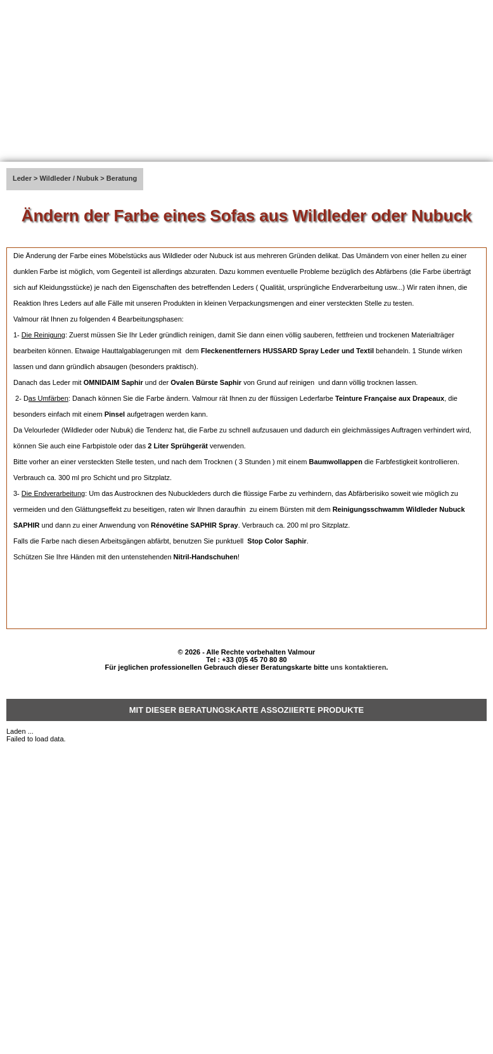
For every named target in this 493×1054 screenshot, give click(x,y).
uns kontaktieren (358, 667)
